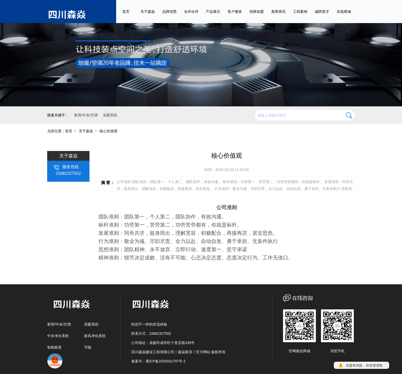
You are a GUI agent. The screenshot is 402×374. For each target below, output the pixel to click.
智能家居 (54, 347)
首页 (125, 11)
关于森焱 (86, 131)
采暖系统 (91, 324)
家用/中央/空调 (59, 324)
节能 (87, 347)
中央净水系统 (58, 336)
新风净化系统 (95, 336)
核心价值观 (108, 131)
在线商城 (344, 11)
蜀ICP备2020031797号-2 (166, 361)
